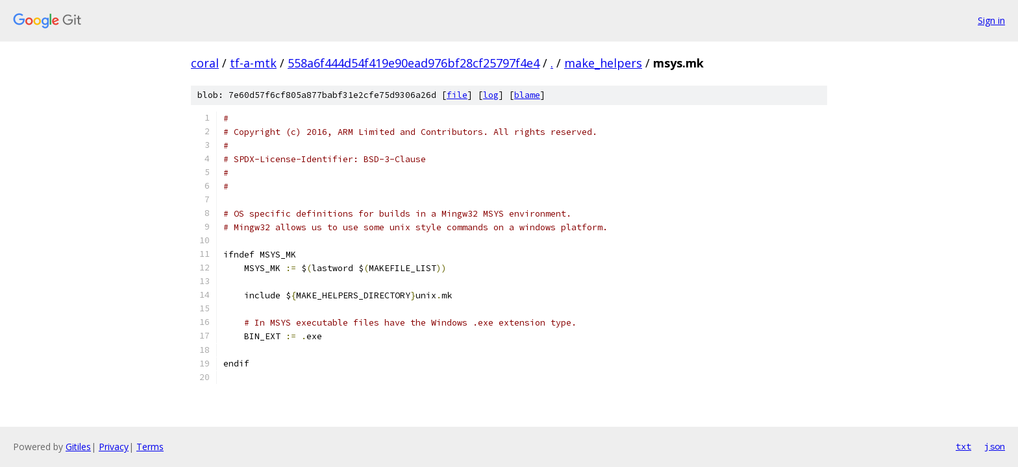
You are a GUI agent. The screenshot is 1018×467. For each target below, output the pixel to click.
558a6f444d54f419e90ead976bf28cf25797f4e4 (414, 63)
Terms (150, 446)
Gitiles (78, 446)
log (491, 95)
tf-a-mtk (253, 63)
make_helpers (603, 63)
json (994, 446)
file (457, 95)
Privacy (114, 446)
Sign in (991, 20)
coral (205, 63)
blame (527, 95)
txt (963, 446)
